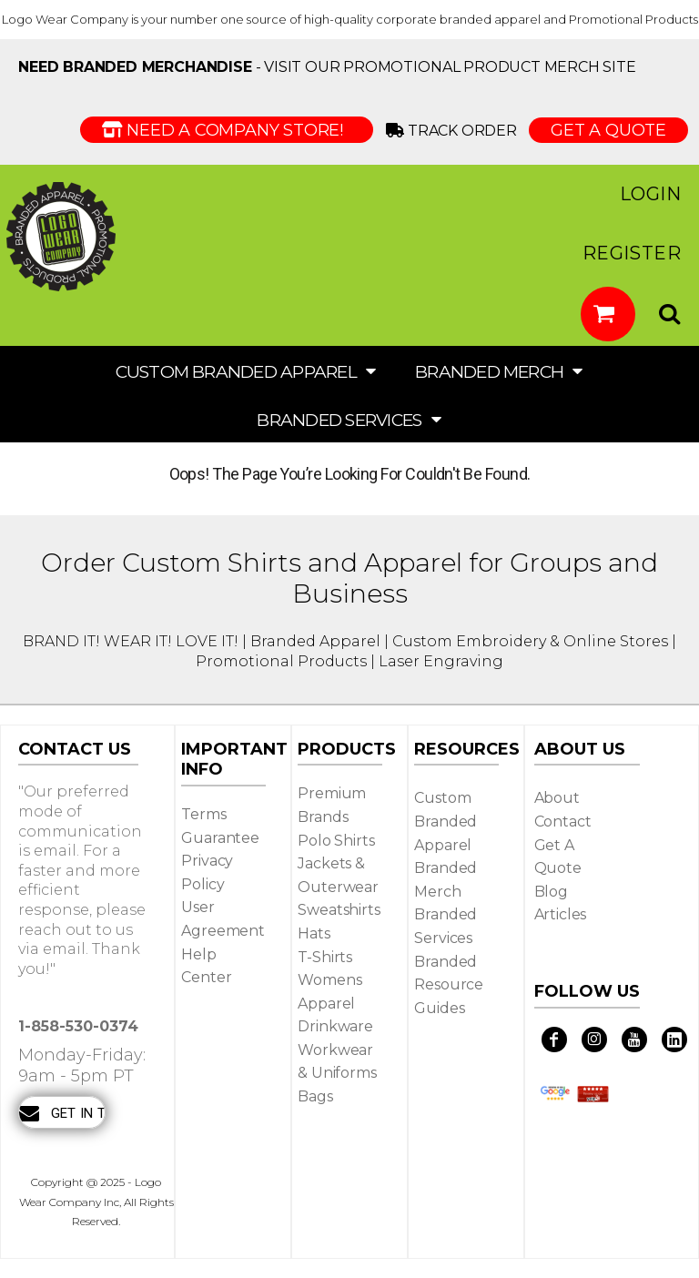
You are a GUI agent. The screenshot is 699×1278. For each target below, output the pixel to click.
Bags (315, 1096)
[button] (608, 314)
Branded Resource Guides (448, 985)
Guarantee (220, 838)
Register (631, 253)
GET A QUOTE (608, 130)
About (557, 797)
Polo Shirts (336, 840)
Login (650, 194)
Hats (313, 933)
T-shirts (325, 957)
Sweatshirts (339, 909)
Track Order (454, 130)
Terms (203, 814)
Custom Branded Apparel (445, 821)
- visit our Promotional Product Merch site (327, 67)
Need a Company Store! (226, 130)
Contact (563, 821)
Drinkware (335, 1026)
